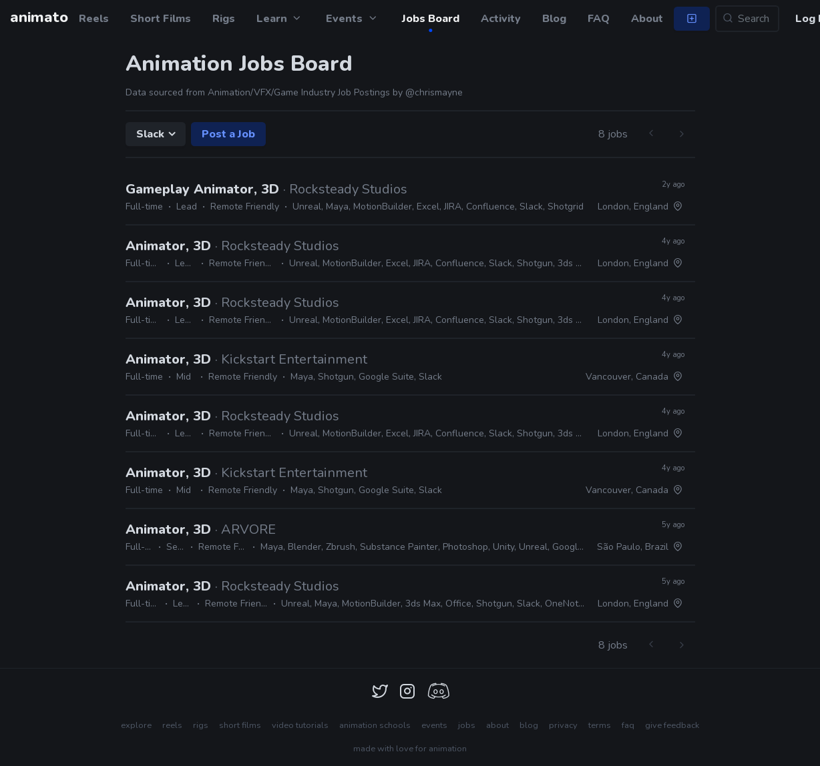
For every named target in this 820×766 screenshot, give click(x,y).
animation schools (375, 725)
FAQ (599, 18)
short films (240, 725)
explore (136, 725)
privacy (563, 725)
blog (529, 725)
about (497, 725)
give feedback (672, 725)
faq (628, 725)
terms (599, 725)
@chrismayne (434, 92)
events (434, 725)
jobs (466, 725)
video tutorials (300, 725)
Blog (554, 18)
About (647, 18)
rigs (200, 725)
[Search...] (747, 18)
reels (172, 725)
